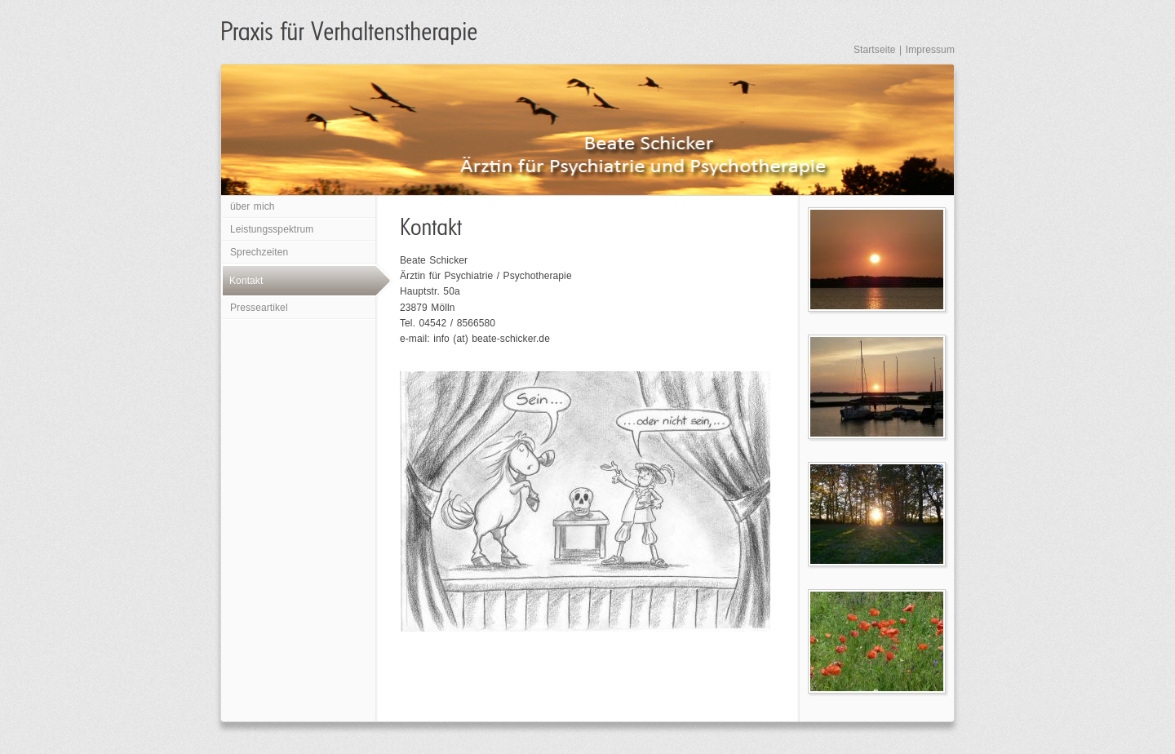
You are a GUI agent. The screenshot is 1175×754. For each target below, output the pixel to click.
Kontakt (246, 280)
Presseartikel (259, 307)
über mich (252, 206)
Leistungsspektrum (271, 229)
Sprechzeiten (259, 252)
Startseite (875, 49)
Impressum (930, 49)
